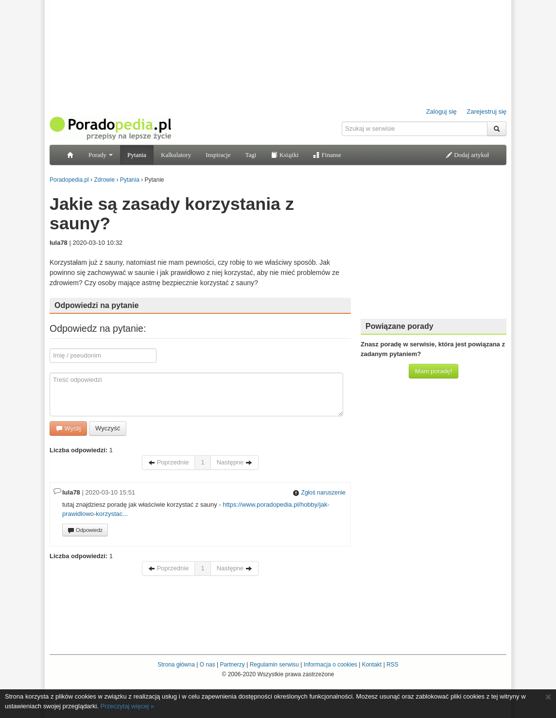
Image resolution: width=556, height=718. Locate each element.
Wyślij (68, 428)
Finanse (327, 154)
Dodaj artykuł (467, 154)
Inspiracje (218, 154)
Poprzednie (168, 462)
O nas (207, 664)
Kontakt (372, 664)
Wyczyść (107, 428)
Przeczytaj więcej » (128, 706)
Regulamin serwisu (274, 664)
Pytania (136, 154)
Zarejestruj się (486, 111)
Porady (100, 154)
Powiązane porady (399, 326)
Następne (234, 462)
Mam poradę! (433, 371)
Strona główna (176, 664)
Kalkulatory (176, 154)
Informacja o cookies (330, 664)
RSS (392, 664)
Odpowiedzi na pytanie (96, 305)
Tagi (250, 154)
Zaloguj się (441, 111)
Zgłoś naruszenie (319, 492)
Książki (284, 154)
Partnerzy (232, 664)
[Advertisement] (433, 250)
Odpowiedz (85, 530)
